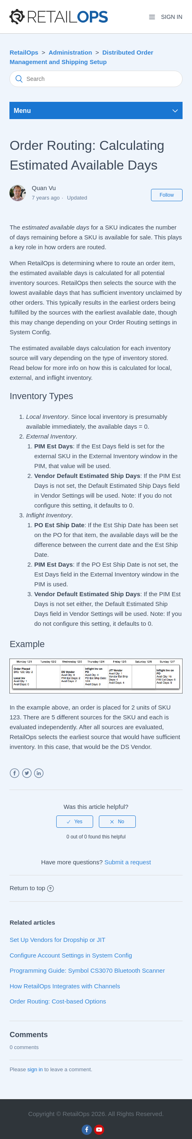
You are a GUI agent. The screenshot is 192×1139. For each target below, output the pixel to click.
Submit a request (127, 862)
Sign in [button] (171, 17)
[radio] (74, 821)
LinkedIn (39, 773)
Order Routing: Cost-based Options (57, 1001)
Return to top (31, 887)
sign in (35, 1069)
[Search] (95, 79)
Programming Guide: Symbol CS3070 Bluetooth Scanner (87, 970)
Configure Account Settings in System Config (70, 955)
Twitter (27, 773)
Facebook (14, 773)
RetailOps (23, 52)
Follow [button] (167, 195)
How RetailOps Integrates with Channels (64, 986)
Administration (70, 52)
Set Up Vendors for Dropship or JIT (57, 939)
